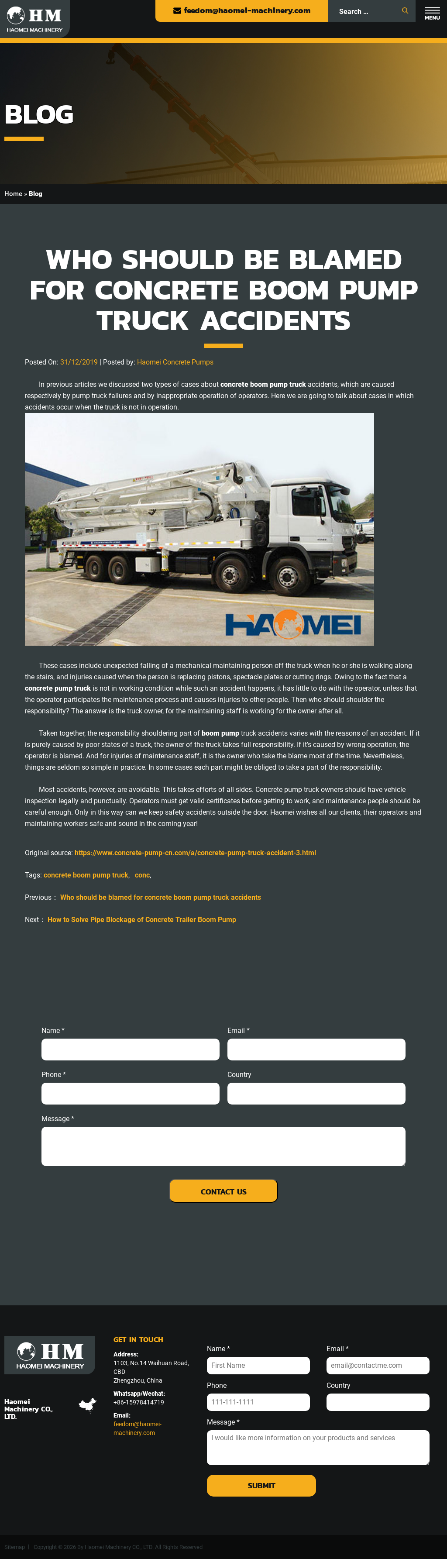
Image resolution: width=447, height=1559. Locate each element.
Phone (217, 1385)
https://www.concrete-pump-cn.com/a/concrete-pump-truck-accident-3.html (195, 853)
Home (13, 194)
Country (239, 1074)
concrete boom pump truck (86, 875)
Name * (53, 1030)
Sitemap (14, 1547)
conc (142, 875)
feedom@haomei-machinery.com (241, 10)
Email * (338, 1349)
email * (238, 1030)
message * (57, 1118)
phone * (53, 1074)
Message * (223, 1422)
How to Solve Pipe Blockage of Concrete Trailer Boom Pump (142, 919)
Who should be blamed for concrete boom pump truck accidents (160, 897)
